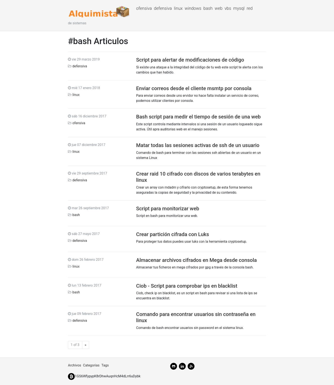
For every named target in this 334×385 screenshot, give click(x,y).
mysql (239, 8)
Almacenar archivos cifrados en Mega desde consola (196, 260)
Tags (105, 365)
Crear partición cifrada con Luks (172, 234)
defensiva (163, 8)
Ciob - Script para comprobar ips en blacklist (186, 286)
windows (193, 8)
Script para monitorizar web (167, 209)
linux (178, 8)
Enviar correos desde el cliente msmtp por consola (194, 88)
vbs (228, 8)
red (250, 8)
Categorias (91, 365)
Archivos (74, 365)
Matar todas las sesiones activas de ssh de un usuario (197, 145)
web (219, 8)
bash (208, 8)
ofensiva (144, 8)
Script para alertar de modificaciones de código (190, 60)
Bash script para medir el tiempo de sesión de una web (198, 117)
